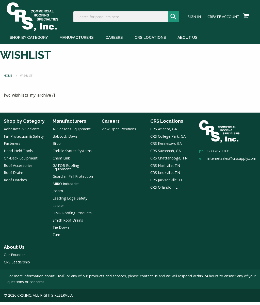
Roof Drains (14, 176)
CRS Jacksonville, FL (166, 183)
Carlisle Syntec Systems (72, 154)
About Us (14, 250)
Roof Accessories (18, 168)
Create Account (223, 19)
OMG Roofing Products (72, 216)
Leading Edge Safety (70, 201)
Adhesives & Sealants (22, 132)
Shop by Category (24, 124)
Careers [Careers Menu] (114, 42)
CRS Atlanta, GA (163, 132)
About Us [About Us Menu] (187, 42)
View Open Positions (119, 132)
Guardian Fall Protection (73, 179)
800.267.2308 (218, 154)
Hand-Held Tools (18, 154)
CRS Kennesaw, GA (166, 146)
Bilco (57, 146)
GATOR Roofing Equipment (66, 170)
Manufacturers (69, 124)
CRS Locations (166, 124)
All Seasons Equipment (72, 132)
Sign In (194, 19)
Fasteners (12, 146)
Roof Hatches (15, 183)
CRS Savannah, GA (165, 154)
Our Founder (14, 258)
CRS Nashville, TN (165, 168)
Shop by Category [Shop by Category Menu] (29, 42)
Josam (58, 194)
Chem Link (61, 161)
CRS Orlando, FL (163, 190)
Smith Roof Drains (68, 223)
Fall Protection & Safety (24, 139)
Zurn (56, 238)
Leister (58, 208)
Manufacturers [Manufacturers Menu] (76, 42)
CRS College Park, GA (168, 139)
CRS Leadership (17, 265)
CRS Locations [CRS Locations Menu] (150, 42)
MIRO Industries (66, 187)
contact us (149, 279)
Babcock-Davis (65, 139)
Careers (111, 124)
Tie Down (61, 230)
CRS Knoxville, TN (165, 176)
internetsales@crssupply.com (231, 161)
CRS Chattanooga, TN (169, 161)
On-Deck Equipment (21, 161)
